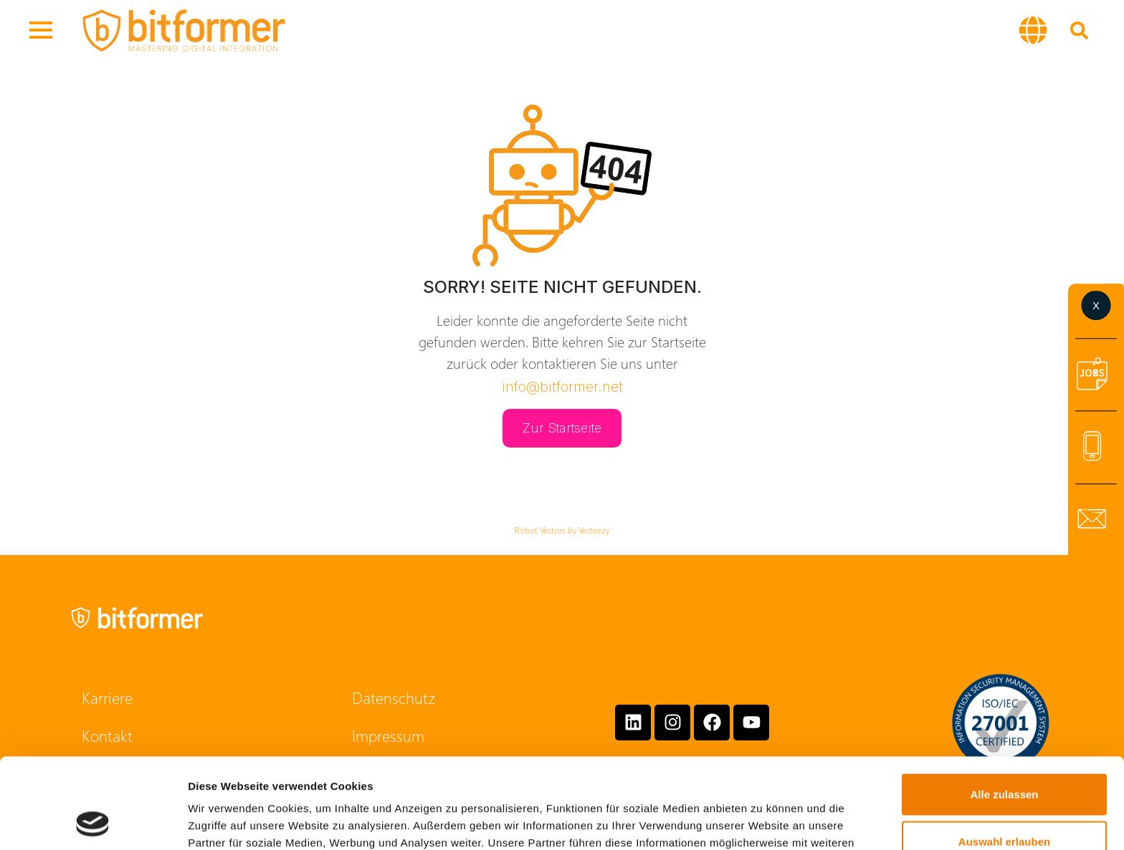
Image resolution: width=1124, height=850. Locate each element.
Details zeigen (762, 822)
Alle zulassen (1004, 709)
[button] (1033, 30)
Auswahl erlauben (1004, 756)
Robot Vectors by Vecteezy (562, 530)
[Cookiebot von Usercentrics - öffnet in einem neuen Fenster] (93, 822)
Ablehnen (1004, 803)
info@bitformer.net (562, 386)
